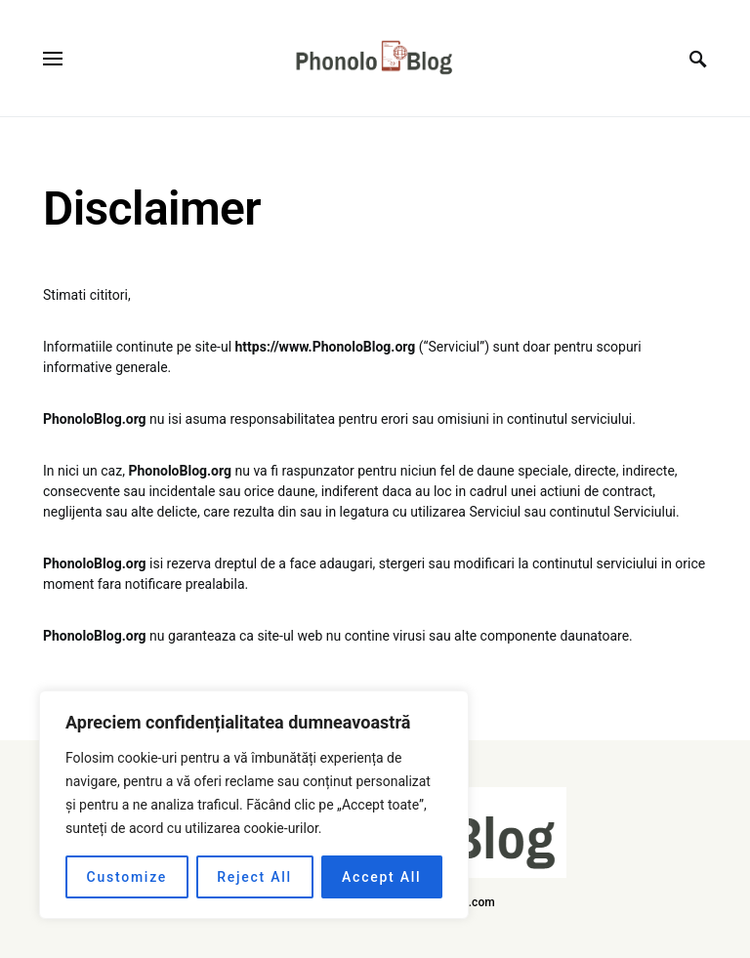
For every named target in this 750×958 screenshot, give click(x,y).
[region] (254, 804)
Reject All (254, 877)
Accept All (381, 877)
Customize (127, 877)
